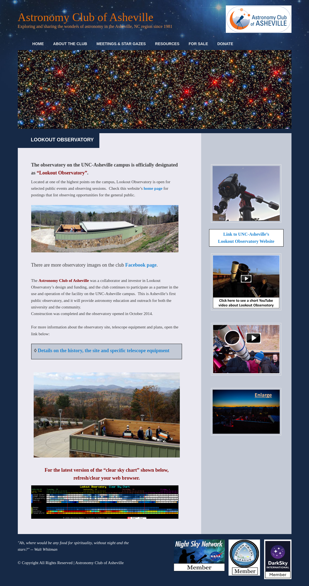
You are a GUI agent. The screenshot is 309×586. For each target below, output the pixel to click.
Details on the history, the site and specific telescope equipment (103, 350)
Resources (167, 44)
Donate (225, 44)
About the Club (70, 44)
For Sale (198, 44)
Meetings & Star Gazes (121, 44)
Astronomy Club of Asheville (86, 17)
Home (38, 44)
